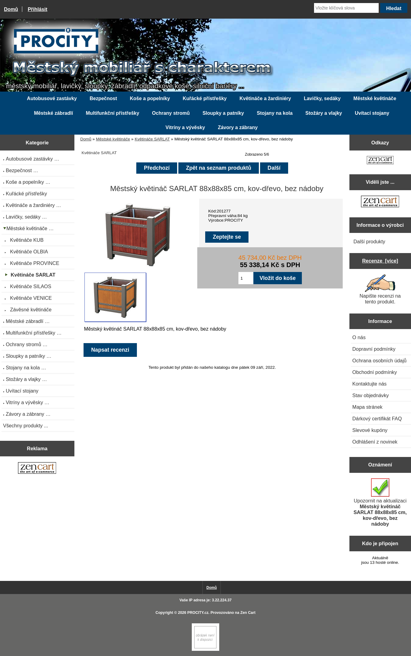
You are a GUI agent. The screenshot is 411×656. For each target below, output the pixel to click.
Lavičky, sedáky (322, 98)
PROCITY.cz (197, 613)
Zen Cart (248, 613)
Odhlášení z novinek (375, 441)
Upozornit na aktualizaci (380, 502)
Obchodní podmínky (374, 372)
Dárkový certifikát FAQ (377, 418)
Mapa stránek (367, 407)
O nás (359, 337)
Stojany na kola (274, 113)
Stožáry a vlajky (324, 113)
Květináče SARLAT (152, 139)
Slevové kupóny (370, 430)
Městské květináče (113, 139)
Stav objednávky (370, 395)
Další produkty (369, 241)
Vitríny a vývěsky (185, 127)
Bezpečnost (103, 98)
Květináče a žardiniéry (265, 98)
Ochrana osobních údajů (379, 360)
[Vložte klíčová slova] (346, 8)
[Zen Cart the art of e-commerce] (37, 469)
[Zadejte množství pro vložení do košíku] (245, 278)
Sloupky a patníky (223, 113)
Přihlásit (37, 9)
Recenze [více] (380, 260)
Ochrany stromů (171, 113)
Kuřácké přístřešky (205, 98)
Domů (11, 9)
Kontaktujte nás (369, 383)
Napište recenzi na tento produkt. (380, 289)
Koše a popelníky (150, 98)
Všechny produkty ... (25, 425)
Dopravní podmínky (373, 349)
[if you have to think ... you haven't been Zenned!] (205, 649)
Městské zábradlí (53, 113)
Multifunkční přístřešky (112, 113)
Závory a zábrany (238, 127)
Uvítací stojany (372, 113)
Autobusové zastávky (52, 98)
